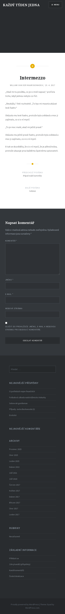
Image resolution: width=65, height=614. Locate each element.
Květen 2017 (14, 490)
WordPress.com (32, 607)
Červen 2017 (14, 484)
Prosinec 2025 (15, 449)
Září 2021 (13, 473)
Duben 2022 (14, 467)
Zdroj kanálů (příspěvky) (19, 564)
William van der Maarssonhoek (26, 85)
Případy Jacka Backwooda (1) (22, 409)
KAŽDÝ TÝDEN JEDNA (21, 5)
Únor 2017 (13, 508)
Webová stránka (14, 308)
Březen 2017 (14, 502)
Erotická (12, 415)
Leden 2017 (14, 514)
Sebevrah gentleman (18, 403)
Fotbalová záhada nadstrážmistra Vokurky (27, 397)
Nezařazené (14, 536)
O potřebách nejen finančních (22, 391)
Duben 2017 (14, 496)
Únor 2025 (13, 455)
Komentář (11, 241)
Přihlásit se (14, 558)
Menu (56, 5)
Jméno (9, 280)
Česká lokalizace (16, 576)
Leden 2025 (14, 461)
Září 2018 (13, 479)
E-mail (9, 294)
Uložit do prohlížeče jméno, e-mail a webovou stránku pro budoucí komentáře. (30, 328)
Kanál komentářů (16, 570)
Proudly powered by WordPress (25, 604)
